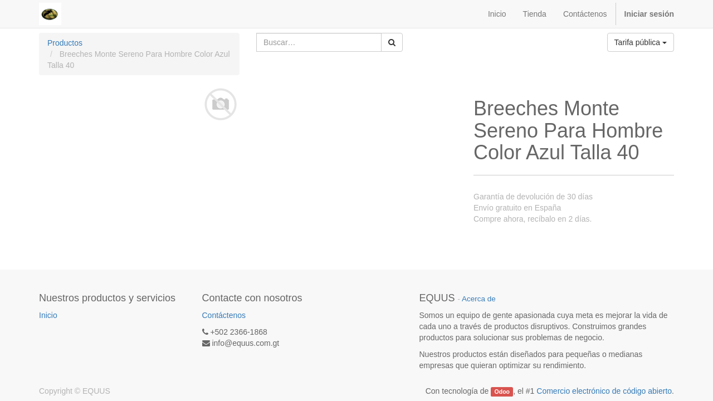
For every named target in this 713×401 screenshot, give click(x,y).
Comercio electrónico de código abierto (604, 391)
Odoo (502, 391)
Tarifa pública (640, 42)
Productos (64, 42)
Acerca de (479, 299)
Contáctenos (224, 315)
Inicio (48, 315)
